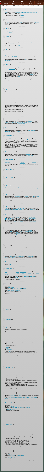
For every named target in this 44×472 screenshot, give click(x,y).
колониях (25, 12)
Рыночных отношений (30, 155)
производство (11, 322)
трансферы (26, 196)
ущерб (6, 55)
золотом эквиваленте (23, 272)
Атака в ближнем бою (15, 407)
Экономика (13, 2)
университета (11, 122)
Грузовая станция (26, 276)
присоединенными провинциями (17, 209)
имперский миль (22, 163)
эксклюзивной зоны (12, 218)
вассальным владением (8, 219)
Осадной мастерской (8, 60)
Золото (23, 273)
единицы (9, 397)
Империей (13, 257)
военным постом (34, 218)
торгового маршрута (33, 221)
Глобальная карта (5, 2)
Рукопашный (9, 457)
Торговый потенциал (19, 187)
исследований (33, 130)
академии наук (22, 122)
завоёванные (25, 322)
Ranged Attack (14, 428)
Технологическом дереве (21, 123)
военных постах (35, 12)
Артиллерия (18, 290)
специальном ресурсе (25, 238)
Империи (22, 162)
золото (34, 196)
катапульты (35, 397)
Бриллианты (7, 347)
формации (10, 32)
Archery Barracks (11, 427)
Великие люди (22, 2)
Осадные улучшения (19, 288)
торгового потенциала (20, 221)
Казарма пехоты (10, 454)
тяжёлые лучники (13, 397)
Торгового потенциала (32, 209)
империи (22, 219)
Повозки (31, 276)
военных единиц (7, 131)
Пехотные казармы (11, 406)
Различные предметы (9, 349)
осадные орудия (14, 56)
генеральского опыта (12, 69)
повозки (10, 264)
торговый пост (34, 162)
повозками (29, 273)
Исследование (7, 162)
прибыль (34, 321)
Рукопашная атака (12, 455)
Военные (30, 2)
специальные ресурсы (31, 322)
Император (32, 74)
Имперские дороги (8, 209)
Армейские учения (27, 407)
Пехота (12, 457)
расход (37, 321)
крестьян (18, 233)
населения (16, 232)
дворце (19, 76)
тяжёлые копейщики (19, 397)
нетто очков (17, 272)
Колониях (17, 208)
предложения (28, 154)
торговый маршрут (11, 236)
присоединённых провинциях (19, 12)
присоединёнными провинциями (19, 256)
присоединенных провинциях (29, 231)
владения (30, 230)
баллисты (6, 398)
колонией (30, 218)
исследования (32, 121)
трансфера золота (17, 196)
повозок (6, 257)
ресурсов (11, 247)
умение (8, 22)
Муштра (13, 288)
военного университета (16, 122)
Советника (22, 15)
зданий (29, 130)
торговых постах (29, 12)
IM (13, 217)
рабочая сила (7, 322)
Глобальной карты (8, 249)
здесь (20, 114)
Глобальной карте (17, 217)
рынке (27, 139)
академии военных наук (28, 122)
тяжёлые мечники (25, 397)
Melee (8, 409)
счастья (29, 82)
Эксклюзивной (15, 248)
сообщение (21, 312)
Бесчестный (12, 43)
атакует (20, 395)
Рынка (10, 138)
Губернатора (21, 22)
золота (10, 271)
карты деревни (19, 131)
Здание (6, 12)
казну (22, 231)
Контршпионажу (36, 22)
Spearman (13, 409)
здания (29, 121)
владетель (10, 321)
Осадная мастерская (11, 287)
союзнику (12, 271)
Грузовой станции (30, 256)
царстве (10, 351)
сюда (19, 45)
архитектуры (7, 122)
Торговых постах (21, 208)
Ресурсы (7, 348)
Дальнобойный (9, 290)
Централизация (25, 288)
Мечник (15, 457)
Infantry (10, 409)
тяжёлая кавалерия (30, 397)
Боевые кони (18, 455)
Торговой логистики (31, 188)
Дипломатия (39, 2)
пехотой (11, 55)
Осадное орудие (14, 290)
